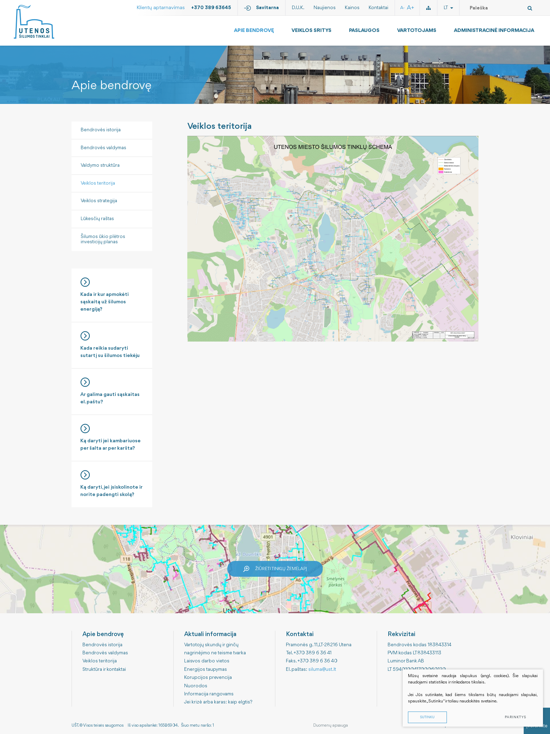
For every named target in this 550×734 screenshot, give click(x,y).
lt (448, 7)
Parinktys (515, 717)
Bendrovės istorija (101, 129)
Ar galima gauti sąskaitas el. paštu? (111, 391)
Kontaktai (378, 7)
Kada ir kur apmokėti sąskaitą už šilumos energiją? (111, 294)
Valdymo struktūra (100, 165)
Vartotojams (416, 30)
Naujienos (325, 7)
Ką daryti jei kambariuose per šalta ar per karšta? (111, 437)
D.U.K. (298, 7)
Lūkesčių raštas (97, 218)
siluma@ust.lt (322, 669)
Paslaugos (364, 30)
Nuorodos (195, 685)
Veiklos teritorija (98, 183)
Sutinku (427, 717)
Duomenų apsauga (330, 725)
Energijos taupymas (205, 669)
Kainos (352, 7)
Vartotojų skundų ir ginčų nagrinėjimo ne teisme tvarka (215, 648)
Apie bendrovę (254, 30)
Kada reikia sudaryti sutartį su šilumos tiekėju (111, 344)
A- (402, 8)
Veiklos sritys (311, 30)
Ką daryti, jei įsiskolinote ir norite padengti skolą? (111, 483)
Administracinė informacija (494, 30)
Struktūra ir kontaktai (104, 669)
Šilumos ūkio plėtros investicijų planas (103, 239)
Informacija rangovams (209, 694)
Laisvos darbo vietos (206, 661)
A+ (410, 8)
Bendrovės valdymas (103, 147)
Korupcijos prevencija (208, 677)
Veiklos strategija (99, 200)
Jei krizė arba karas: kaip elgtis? (218, 702)
